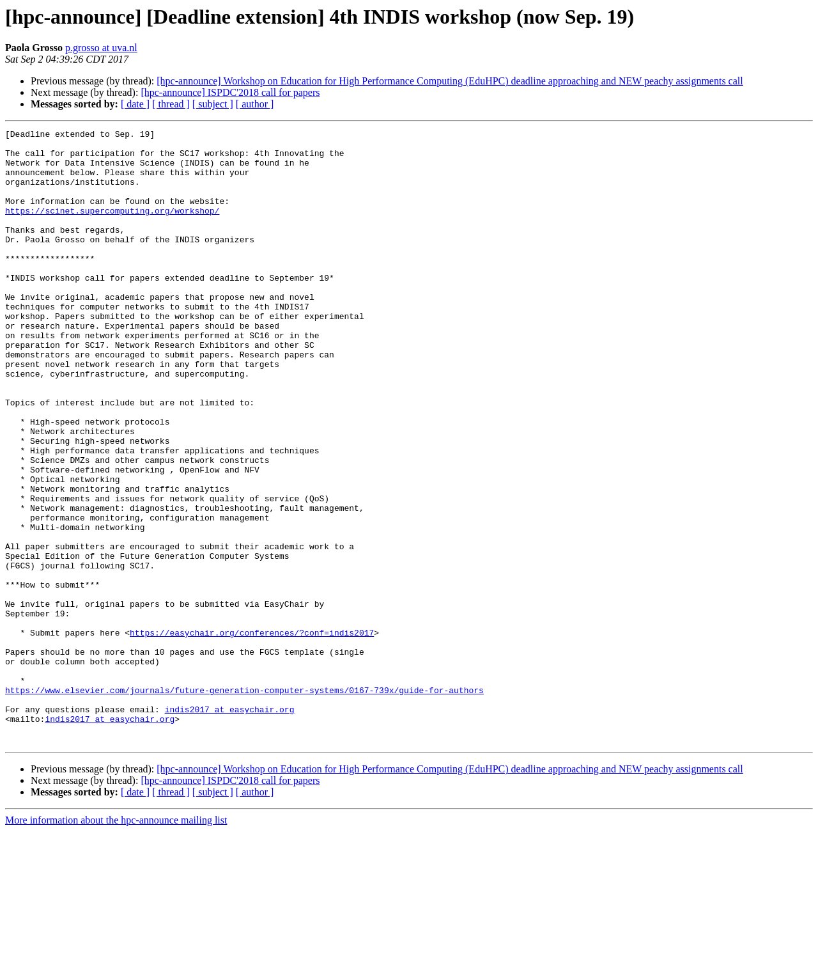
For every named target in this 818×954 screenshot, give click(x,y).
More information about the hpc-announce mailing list (116, 942)
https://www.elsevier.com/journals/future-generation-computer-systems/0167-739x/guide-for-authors (244, 803)
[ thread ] (171, 103)
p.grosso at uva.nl (101, 47)
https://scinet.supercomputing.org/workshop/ (112, 227)
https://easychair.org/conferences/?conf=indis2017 (252, 734)
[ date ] (135, 103)
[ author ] (255, 103)
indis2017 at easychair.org (230, 826)
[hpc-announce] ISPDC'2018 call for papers (230, 92)
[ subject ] (212, 103)
